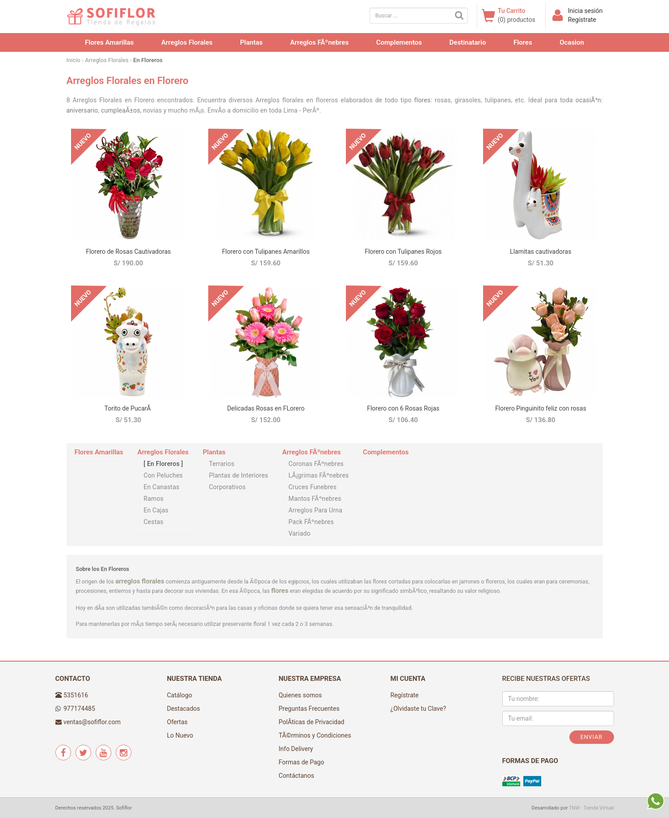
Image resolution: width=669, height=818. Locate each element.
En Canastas (161, 487)
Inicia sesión (585, 10)
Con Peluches (163, 475)
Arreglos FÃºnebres (319, 42)
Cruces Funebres (312, 487)
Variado (299, 533)
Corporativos (227, 487)
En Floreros (163, 463)
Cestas (153, 521)
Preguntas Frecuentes (309, 708)
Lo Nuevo (180, 735)
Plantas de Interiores (238, 475)
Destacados (183, 708)
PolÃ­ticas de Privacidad (312, 722)
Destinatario (468, 42)
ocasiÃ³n (588, 100)
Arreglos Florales (187, 42)
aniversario (82, 110)
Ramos (153, 498)
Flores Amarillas (109, 42)
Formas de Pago (301, 762)
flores (422, 100)
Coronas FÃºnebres (316, 463)
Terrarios (222, 463)
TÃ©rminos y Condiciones (315, 735)
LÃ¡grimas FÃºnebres (318, 475)
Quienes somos (300, 695)
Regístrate (582, 19)
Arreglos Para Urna (315, 510)
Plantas (251, 42)
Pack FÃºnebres (310, 521)
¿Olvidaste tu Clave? (418, 708)
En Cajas (155, 510)
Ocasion (572, 42)
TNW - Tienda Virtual (591, 808)
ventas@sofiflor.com (92, 722)
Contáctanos (297, 775)
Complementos (399, 42)
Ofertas (177, 722)
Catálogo (179, 695)
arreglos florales (139, 581)
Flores (522, 42)
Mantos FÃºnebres (314, 498)
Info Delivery (296, 748)
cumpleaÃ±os (120, 110)
